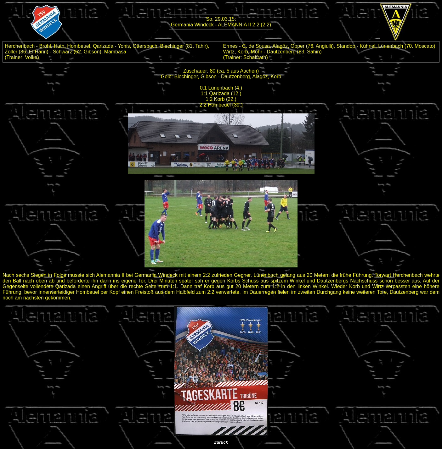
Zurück (221, 442)
